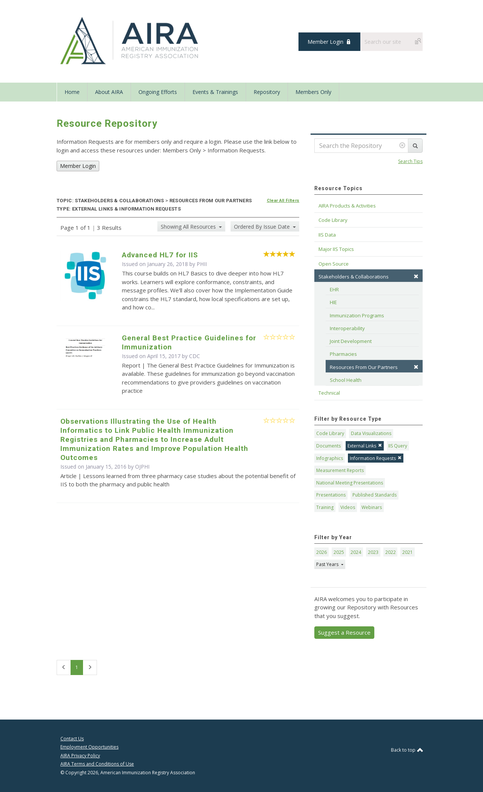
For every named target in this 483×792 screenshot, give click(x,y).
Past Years (328, 564)
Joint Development (351, 341)
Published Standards (374, 495)
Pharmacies (343, 354)
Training (325, 507)
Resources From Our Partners (374, 367)
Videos (347, 507)
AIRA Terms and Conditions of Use (97, 764)
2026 (321, 552)
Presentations (331, 495)
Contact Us (72, 738)
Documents (328, 446)
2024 (356, 552)
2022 (390, 552)
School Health (345, 380)
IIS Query (397, 446)
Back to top (407, 750)
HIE (333, 302)
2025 (339, 552)
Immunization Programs (357, 315)
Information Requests (375, 458)
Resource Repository (107, 123)
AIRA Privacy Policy (80, 755)
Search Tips (410, 161)
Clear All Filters (283, 200)
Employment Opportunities (89, 747)
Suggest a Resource (344, 632)
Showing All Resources (189, 226)
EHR (334, 289)
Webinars (371, 507)
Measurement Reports (340, 470)
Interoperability (347, 328)
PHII (202, 264)
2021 (407, 552)
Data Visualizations (371, 433)
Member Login (325, 41)
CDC (194, 356)
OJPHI (142, 466)
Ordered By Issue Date (262, 226)
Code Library (330, 433)
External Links (365, 446)
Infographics (329, 458)
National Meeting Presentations (349, 483)
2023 (373, 552)
